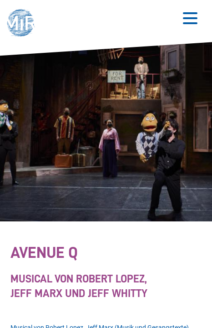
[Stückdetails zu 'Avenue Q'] (103, 273)
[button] (23, 24)
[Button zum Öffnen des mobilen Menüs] (190, 18)
